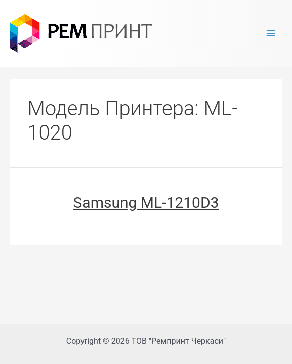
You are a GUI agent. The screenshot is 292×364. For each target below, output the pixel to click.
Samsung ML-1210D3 (146, 202)
